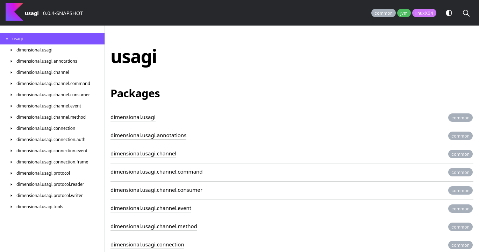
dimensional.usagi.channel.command (156, 171)
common (383, 13)
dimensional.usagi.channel (143, 153)
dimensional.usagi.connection (147, 244)
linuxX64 (424, 13)
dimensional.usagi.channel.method (153, 226)
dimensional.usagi (133, 116)
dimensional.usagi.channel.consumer (156, 189)
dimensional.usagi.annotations (148, 135)
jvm (404, 13)
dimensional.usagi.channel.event (150, 207)
